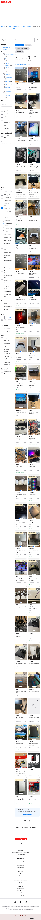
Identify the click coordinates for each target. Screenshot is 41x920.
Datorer (23, 26)
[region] (21, 74)
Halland (29, 26)
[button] (38, 40)
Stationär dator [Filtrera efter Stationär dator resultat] (8, 88)
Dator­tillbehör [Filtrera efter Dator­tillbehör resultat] (8, 64)
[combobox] (18, 40)
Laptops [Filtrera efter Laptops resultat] (8, 74)
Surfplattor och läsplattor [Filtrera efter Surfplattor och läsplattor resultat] (8, 94)
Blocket (3, 26)
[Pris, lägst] (2, 318)
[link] (6, 48)
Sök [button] (10, 317)
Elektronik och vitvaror (16, 28)
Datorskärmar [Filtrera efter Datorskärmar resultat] (8, 59)
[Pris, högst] (5, 318)
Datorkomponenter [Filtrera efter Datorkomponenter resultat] (8, 55)
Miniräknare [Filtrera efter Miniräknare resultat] (8, 78)
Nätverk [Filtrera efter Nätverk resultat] (8, 81)
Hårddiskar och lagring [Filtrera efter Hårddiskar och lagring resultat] (8, 69)
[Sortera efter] (36, 56)
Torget (9, 26)
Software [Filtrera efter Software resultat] (8, 84)
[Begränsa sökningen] (6, 104)
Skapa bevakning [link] (27, 814)
